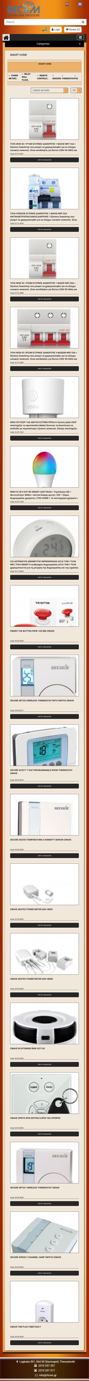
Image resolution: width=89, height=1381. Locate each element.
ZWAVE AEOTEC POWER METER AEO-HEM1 (31, 909)
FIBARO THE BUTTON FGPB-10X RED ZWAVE (32, 631)
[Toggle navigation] (80, 37)
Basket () (74, 29)
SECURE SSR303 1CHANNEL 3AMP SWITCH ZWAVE (35, 1257)
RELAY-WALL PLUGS (26, 77)
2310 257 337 (46, 1365)
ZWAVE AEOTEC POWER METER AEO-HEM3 (31, 979)
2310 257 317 (46, 1370)
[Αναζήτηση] (42, 22)
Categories (59, 43)
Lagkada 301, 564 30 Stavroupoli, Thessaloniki (45, 1361)
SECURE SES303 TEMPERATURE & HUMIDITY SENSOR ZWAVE (40, 839)
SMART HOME (18, 54)
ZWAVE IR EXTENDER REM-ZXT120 (27, 1048)
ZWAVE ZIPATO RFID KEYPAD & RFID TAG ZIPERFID (35, 1118)
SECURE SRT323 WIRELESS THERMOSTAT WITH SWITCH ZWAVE (42, 700)
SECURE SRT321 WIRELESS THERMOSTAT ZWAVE (34, 1187)
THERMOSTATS (69, 78)
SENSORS (56, 78)
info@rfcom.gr (47, 1375)
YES (76, 78)
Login (57, 29)
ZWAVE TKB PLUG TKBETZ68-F (25, 1327)
